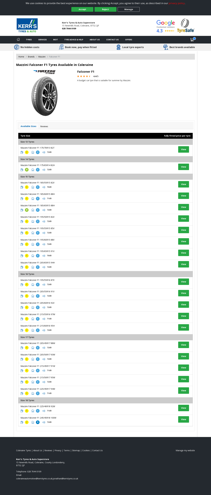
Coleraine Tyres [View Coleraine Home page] (23, 450)
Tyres (29, 39)
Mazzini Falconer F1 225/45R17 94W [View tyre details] (38, 388)
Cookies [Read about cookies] (86, 450)
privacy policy (177, 3)
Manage (128, 9)
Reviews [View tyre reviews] (44, 126)
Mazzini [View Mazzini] (41, 56)
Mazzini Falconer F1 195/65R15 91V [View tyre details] (37, 251)
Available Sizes (28, 126)
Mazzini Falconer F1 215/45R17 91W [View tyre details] (38, 366)
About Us (95, 39)
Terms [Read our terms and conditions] (67, 450)
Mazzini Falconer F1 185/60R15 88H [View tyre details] (38, 194)
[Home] (18, 40)
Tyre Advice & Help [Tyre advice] (73, 39)
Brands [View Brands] (31, 56)
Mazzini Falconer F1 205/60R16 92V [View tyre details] (37, 302)
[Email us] (47, 478)
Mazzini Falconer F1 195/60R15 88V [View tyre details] (37, 239)
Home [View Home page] (21, 56)
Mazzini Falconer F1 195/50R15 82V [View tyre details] (37, 216)
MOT (55, 39)
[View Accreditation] (186, 25)
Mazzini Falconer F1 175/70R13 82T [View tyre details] (38, 147)
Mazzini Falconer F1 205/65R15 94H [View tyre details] (38, 262)
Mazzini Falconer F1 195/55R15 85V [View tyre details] (37, 228)
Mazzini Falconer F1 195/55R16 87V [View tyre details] (37, 280)
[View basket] (192, 40)
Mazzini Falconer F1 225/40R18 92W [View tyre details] (38, 406)
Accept (82, 9)
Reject (105, 9)
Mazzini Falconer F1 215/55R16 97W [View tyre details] (38, 314)
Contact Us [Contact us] (112, 39)
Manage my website (185, 450)
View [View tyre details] (183, 149)
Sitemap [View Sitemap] (76, 450)
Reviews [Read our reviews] (48, 450)
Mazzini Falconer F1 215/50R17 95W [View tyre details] (38, 377)
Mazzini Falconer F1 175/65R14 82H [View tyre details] (38, 165)
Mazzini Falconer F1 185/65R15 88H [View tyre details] (38, 205)
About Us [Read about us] (37, 450)
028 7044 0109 (69, 28)
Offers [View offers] (128, 39)
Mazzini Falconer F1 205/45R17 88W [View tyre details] (38, 343)
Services (42, 39)
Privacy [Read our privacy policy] (58, 450)
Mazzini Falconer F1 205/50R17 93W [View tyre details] (38, 354)
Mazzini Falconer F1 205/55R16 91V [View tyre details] (37, 291)
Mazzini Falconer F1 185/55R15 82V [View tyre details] (37, 182)
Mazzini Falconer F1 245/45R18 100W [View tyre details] (38, 417)
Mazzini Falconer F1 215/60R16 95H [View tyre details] (38, 325)
